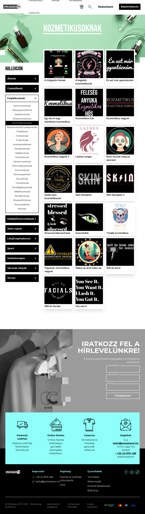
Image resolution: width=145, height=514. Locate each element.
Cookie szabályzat (92, 505)
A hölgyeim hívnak (54, 80)
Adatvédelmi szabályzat (53, 505)
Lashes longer (83, 156)
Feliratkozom (123, 395)
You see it (81, 306)
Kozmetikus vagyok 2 (56, 156)
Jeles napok (14, 228)
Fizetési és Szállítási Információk (70, 479)
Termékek (93, 477)
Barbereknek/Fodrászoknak (22, 127)
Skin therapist (83, 195)
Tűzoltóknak (22, 183)
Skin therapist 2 (115, 195)
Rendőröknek (22, 196)
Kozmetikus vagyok (117, 118)
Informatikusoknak (22, 165)
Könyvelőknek (22, 204)
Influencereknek (22, 161)
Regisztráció (105, 6)
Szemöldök (82, 233)
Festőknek (22, 131)
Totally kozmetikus (117, 233)
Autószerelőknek (22, 144)
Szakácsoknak (22, 114)
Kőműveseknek (22, 174)
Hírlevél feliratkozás (98, 486)
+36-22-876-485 (126, 453)
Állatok (11, 78)
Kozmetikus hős (84, 118)
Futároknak (22, 140)
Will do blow (113, 268)
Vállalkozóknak (22, 191)
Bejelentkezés (130, 6)
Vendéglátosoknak (22, 187)
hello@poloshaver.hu (126, 443)
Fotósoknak (22, 136)
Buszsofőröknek (22, 200)
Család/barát (15, 88)
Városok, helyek (17, 268)
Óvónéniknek (22, 170)
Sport (10, 248)
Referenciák (94, 481)
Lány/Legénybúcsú (18, 238)
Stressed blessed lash (57, 233)
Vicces (11, 278)
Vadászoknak (22, 153)
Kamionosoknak (22, 105)
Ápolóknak (22, 178)
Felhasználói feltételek (74, 505)
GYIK (62, 485)
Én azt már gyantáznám (120, 80)
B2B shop (92, 490)
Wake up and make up (88, 268)
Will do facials (52, 306)
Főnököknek (22, 157)
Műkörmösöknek (22, 118)
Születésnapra (16, 258)
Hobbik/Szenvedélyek (20, 219)
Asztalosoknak (22, 148)
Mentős (22, 208)
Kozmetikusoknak (22, 123)
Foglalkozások (16, 98)
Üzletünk (34, 13)
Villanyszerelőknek (22, 110)
